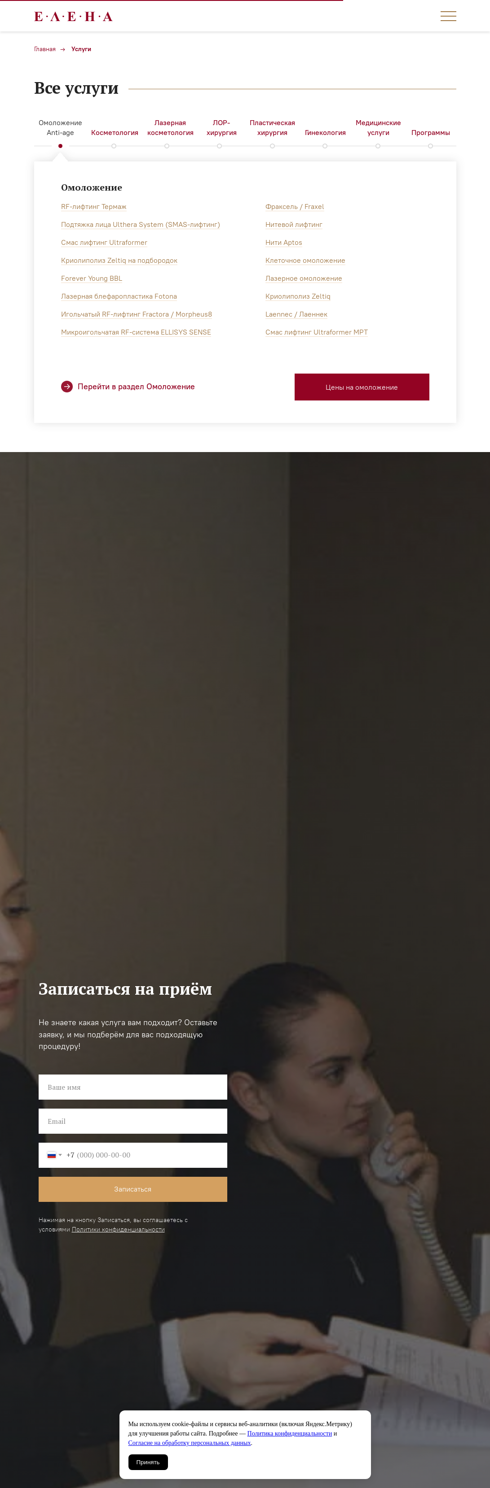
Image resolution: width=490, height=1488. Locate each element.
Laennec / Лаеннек (296, 313)
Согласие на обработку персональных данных (189, 1443)
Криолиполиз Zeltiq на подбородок (119, 260)
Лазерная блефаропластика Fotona (119, 296)
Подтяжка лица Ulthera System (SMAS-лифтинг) (140, 224)
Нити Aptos (283, 242)
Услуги (81, 49)
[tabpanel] (245, 299)
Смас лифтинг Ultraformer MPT (316, 331)
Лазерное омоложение (303, 278)
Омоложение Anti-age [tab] (60, 127)
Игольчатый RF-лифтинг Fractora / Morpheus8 (136, 313)
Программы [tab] (430, 132)
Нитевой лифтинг (293, 224)
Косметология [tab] (114, 132)
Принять (148, 1462)
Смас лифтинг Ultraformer (104, 242)
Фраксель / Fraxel (294, 206)
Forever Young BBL (91, 278)
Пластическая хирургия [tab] (272, 127)
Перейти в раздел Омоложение (136, 386)
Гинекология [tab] (325, 132)
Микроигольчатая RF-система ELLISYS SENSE (136, 331)
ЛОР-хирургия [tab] (222, 127)
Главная (45, 49)
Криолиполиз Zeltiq (298, 296)
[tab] (170, 128)
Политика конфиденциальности (289, 1433)
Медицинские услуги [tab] (378, 127)
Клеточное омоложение (305, 260)
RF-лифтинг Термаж (94, 206)
